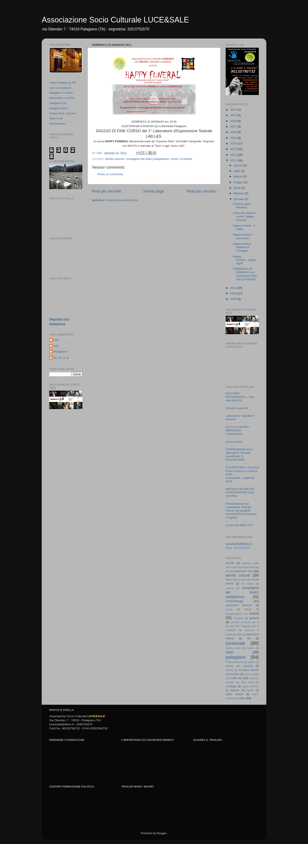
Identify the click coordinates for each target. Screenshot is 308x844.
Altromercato (57, 123)
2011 (233, 160)
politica (251, 662)
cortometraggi (234, 601)
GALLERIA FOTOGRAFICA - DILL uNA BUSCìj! (240, 397)
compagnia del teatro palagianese (147, 158)
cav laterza (247, 583)
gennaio (239, 199)
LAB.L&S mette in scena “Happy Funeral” (244, 216)
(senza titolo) (234, 441)
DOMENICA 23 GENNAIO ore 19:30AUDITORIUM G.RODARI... (245, 274)
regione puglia (251, 674)
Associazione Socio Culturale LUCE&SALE (115, 19)
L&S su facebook (60, 87)
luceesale (186, 158)
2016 (233, 132)
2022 (233, 115)
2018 (233, 121)
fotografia (238, 618)
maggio (239, 182)
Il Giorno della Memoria (242, 205)
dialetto (248, 609)
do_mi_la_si (61, 357)
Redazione (60, 351)
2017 (233, 126)
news (230, 652)
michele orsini (233, 648)
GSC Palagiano (243, 626)
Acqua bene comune (62, 113)
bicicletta (241, 579)
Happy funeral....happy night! (244, 260)
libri (249, 638)
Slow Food (56, 118)
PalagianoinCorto (234, 662)
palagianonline (58, 108)
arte (228, 571)
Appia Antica (248, 567)
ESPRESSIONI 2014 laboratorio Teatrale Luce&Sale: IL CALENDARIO (239, 454)
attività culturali (114, 158)
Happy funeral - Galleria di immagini (243, 247)
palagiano (236, 657)
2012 (233, 154)
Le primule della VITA (239, 525)
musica (250, 648)
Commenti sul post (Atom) (121, 200)
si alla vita (235, 678)
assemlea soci (243, 571)
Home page (154, 191)
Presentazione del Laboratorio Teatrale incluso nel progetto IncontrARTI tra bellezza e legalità (241, 510)
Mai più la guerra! (237, 408)
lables (239, 634)
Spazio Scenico (250, 686)
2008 (233, 299)
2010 (233, 287)
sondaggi (231, 686)
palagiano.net (58, 103)
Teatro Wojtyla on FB (62, 82)
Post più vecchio (201, 191)
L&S (56, 339)
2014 (233, 143)
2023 (233, 109)
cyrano (229, 609)
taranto (234, 690)
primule (229, 670)
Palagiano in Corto (61, 92)
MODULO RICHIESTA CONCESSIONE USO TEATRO (240, 492)
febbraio (239, 193)
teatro (250, 690)
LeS (56, 345)
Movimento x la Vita (61, 97)
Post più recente (106, 191)
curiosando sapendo (239, 605)
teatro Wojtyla (234, 694)
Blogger (162, 833)
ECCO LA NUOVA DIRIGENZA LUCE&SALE (237, 430)
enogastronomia (234, 614)
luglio (237, 170)
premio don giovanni (239, 666)
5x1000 (230, 563)
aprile (237, 187)
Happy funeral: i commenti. (243, 236)
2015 (233, 137)
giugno (238, 176)
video (241, 698)
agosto (238, 165)
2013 (233, 149)
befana (229, 579)
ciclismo (230, 588)
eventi (174, 158)
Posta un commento (110, 174)
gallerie (254, 618)
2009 (233, 293)
